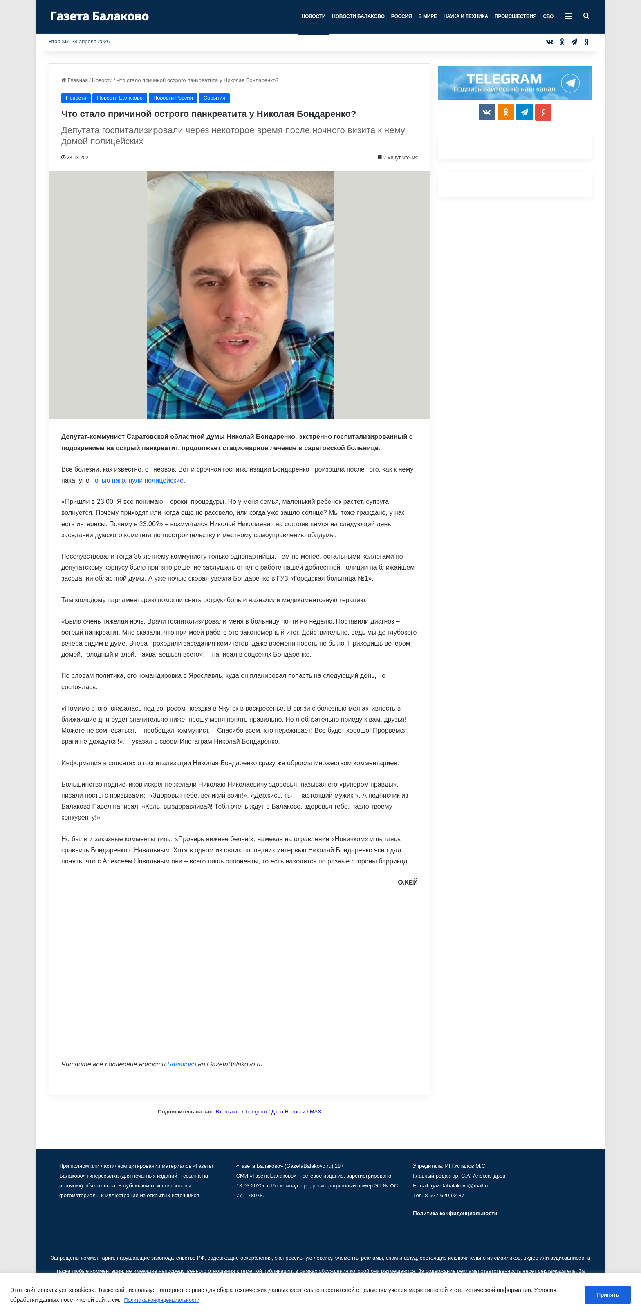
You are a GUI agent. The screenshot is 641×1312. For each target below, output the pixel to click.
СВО (548, 16)
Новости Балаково (358, 16)
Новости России (173, 98)
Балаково (181, 1064)
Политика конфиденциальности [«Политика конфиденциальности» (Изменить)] (455, 1213)
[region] (320, 1292)
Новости (314, 16)
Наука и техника (466, 16)
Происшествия (515, 16)
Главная (74, 80)
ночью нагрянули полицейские (137, 480)
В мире (427, 16)
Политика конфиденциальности (166, 1300)
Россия (401, 16)
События (215, 98)
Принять (607, 1295)
